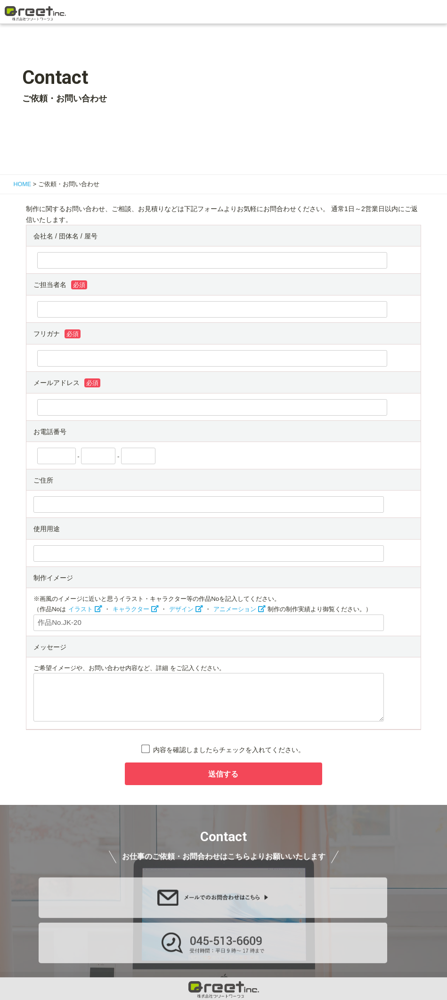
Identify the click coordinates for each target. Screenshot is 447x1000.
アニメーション (234, 609)
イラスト (80, 609)
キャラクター (131, 609)
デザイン (181, 609)
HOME (22, 184)
